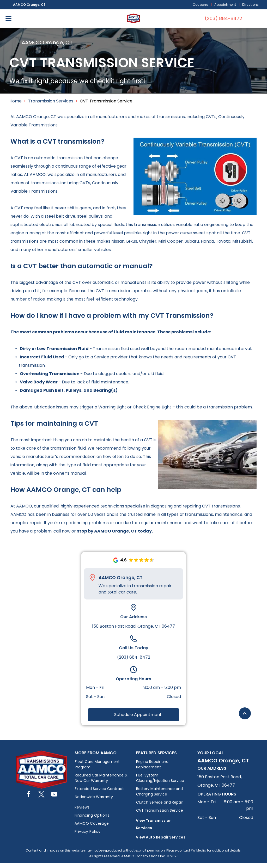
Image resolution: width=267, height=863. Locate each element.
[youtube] (54, 795)
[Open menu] (8, 18)
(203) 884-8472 (133, 657)
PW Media (198, 850)
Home (15, 101)
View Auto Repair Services (160, 837)
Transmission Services (50, 101)
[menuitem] (201, 4)
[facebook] (28, 795)
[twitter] (41, 795)
